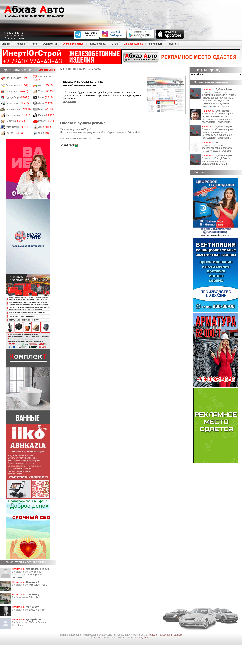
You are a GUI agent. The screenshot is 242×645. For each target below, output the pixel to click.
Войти (172, 43)
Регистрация (156, 43)
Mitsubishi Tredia (38, 584)
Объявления (50, 43)
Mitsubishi (34, 597)
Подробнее (69, 101)
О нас (115, 43)
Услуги (46, 91)
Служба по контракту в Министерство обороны (27, 574)
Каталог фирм (97, 43)
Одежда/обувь (17, 97)
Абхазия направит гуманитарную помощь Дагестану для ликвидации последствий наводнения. (218, 117)
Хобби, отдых (17, 91)
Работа (46, 115)
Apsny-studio (143, 637)
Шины (45, 97)
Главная (5, 43)
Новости (21, 43)
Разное (14, 133)
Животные (15, 121)
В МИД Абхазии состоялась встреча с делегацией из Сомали (217, 161)
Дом (44, 127)
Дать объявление (133, 43)
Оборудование (18, 115)
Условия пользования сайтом (165, 634)
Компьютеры (17, 127)
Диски (45, 103)
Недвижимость (18, 109)
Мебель (46, 121)
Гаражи (45, 109)
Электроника (17, 103)
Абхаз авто (99, 637)
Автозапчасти (17, 85)
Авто (34, 43)
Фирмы (44, 133)
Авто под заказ (16, 78)
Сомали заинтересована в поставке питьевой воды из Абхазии (217, 148)
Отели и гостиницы (73, 43)
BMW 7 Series (37, 609)
